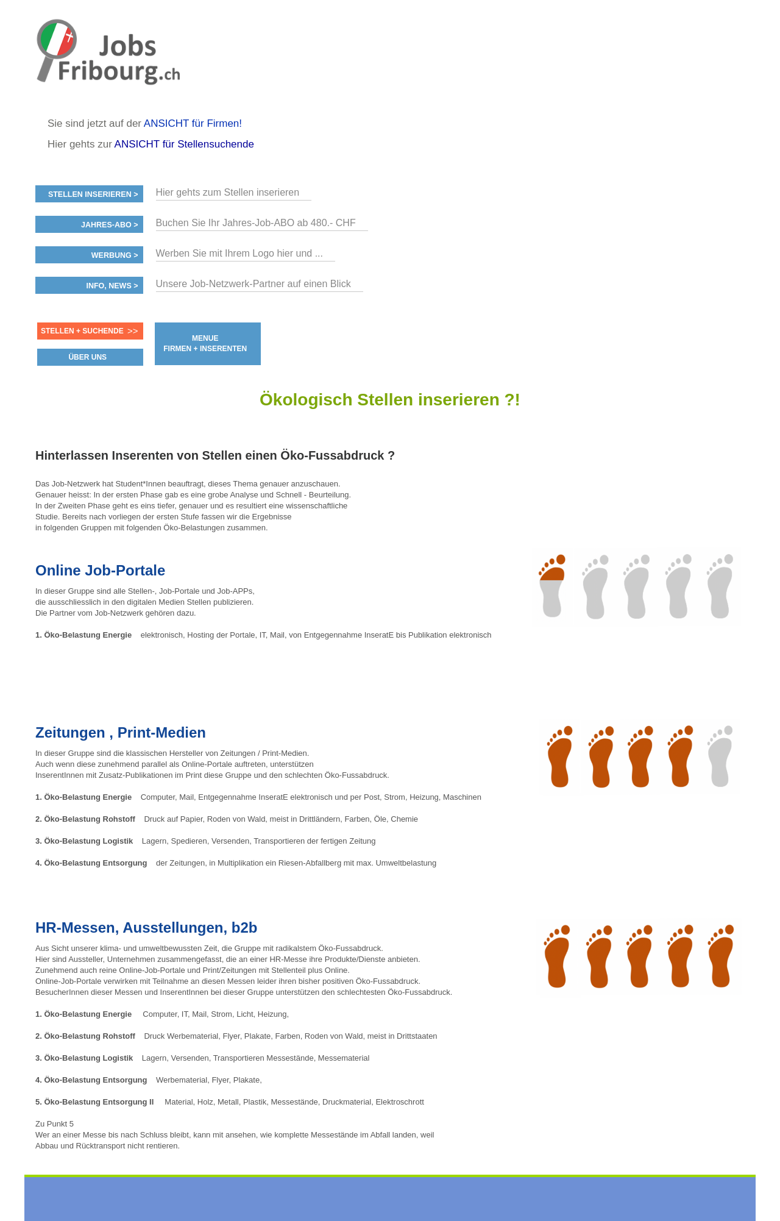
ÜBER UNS (87, 357)
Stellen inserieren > (93, 194)
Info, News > (112, 286)
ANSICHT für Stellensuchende (184, 144)
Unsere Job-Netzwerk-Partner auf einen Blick (253, 284)
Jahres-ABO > (109, 225)
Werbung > (114, 255)
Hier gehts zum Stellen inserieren (228, 192)
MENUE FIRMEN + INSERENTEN (205, 343)
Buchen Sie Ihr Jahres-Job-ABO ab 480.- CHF (256, 223)
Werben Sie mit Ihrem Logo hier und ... (240, 253)
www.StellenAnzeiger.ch (108, 63)
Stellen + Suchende (82, 331)
